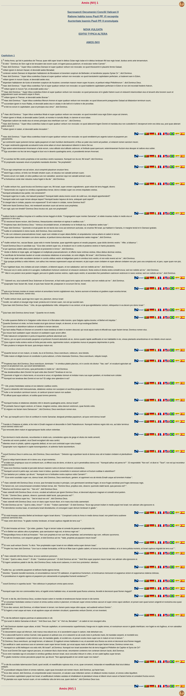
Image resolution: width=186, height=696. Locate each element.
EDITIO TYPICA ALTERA (93, 34)
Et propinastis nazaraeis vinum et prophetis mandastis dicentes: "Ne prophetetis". (37, 162)
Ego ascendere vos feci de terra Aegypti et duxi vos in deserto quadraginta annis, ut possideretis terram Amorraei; (51, 151)
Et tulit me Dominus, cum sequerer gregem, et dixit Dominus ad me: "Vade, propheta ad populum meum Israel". (50, 538)
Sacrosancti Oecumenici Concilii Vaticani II (93, 12)
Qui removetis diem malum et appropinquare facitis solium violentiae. (31, 430)
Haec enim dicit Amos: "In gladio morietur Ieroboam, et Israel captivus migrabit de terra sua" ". (42, 521)
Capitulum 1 (8, 55)
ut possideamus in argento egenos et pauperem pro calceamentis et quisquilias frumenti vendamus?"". (45, 576)
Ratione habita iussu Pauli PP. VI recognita (93, 16)
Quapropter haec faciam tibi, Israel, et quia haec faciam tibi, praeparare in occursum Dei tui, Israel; (44, 284)
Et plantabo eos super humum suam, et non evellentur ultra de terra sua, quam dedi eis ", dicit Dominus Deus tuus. (51, 679)
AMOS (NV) (93, 42)
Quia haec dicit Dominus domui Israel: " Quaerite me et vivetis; (28, 313)
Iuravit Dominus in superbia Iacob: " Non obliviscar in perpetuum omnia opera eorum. (38, 584)
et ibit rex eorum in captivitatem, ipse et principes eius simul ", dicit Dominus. (35, 107)
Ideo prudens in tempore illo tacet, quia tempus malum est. (28, 345)
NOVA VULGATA (93, 29)
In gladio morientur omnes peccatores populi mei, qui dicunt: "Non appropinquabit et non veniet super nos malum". (51, 657)
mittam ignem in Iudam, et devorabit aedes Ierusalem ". (25, 129)
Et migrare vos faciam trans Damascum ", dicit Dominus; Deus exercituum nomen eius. (39, 409)
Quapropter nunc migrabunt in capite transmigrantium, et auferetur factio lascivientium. (38, 447)
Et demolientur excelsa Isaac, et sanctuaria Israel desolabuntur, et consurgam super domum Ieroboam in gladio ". (49, 508)
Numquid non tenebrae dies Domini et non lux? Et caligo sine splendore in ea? (36, 378)
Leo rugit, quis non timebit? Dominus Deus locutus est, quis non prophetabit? (34, 209)
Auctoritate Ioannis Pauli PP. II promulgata (93, 21)
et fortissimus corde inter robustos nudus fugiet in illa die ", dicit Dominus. (34, 179)
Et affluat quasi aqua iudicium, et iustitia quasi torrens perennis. (30, 395)
